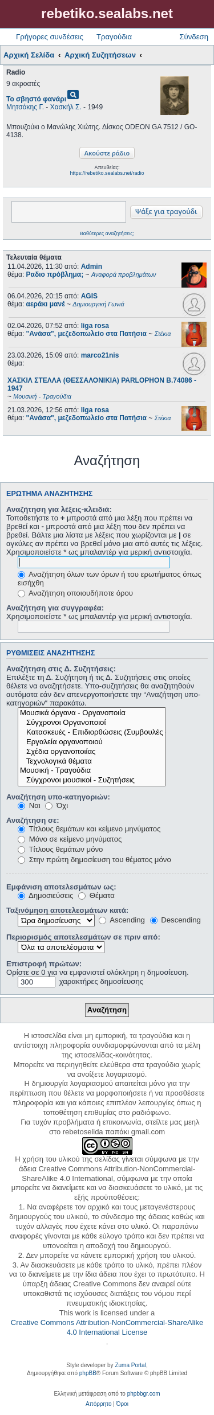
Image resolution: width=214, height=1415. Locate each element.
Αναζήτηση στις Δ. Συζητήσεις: (61, 669)
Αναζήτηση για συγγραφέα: (55, 608)
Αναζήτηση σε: (32, 820)
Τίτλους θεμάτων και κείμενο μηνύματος (89, 829)
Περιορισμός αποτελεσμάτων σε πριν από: (83, 937)
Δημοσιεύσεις (45, 895)
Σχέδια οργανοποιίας (92, 752)
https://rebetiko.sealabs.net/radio (107, 173)
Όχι (56, 805)
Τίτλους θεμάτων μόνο (60, 849)
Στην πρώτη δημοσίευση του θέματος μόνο (94, 859)
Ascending (122, 920)
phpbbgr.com (143, 1394)
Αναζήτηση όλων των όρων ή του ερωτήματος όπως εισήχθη (109, 578)
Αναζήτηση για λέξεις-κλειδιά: (59, 509)
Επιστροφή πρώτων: (44, 963)
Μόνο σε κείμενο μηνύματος (70, 839)
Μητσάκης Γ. (25, 107)
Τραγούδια (114, 36)
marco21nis (100, 355)
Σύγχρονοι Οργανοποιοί (92, 723)
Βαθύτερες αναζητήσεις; (107, 233)
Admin (91, 266)
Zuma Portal (130, 1365)
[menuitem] (98, 1404)
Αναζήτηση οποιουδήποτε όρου (75, 593)
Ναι (29, 805)
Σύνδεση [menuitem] (193, 36)
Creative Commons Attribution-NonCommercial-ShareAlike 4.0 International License (107, 1327)
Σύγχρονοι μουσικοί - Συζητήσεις (92, 780)
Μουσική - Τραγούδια (92, 771)
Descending (175, 920)
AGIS (89, 296)
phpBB (87, 1373)
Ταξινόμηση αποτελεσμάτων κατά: (67, 910)
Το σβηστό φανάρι (36, 99)
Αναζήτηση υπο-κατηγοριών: (58, 797)
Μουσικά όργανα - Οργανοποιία (92, 713)
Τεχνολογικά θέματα (92, 761)
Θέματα (96, 895)
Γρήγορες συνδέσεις (49, 36)
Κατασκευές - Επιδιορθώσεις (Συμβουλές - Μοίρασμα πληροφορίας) (92, 732)
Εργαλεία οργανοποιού (92, 742)
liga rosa (95, 326)
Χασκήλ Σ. (66, 107)
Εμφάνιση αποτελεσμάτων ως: (61, 887)
